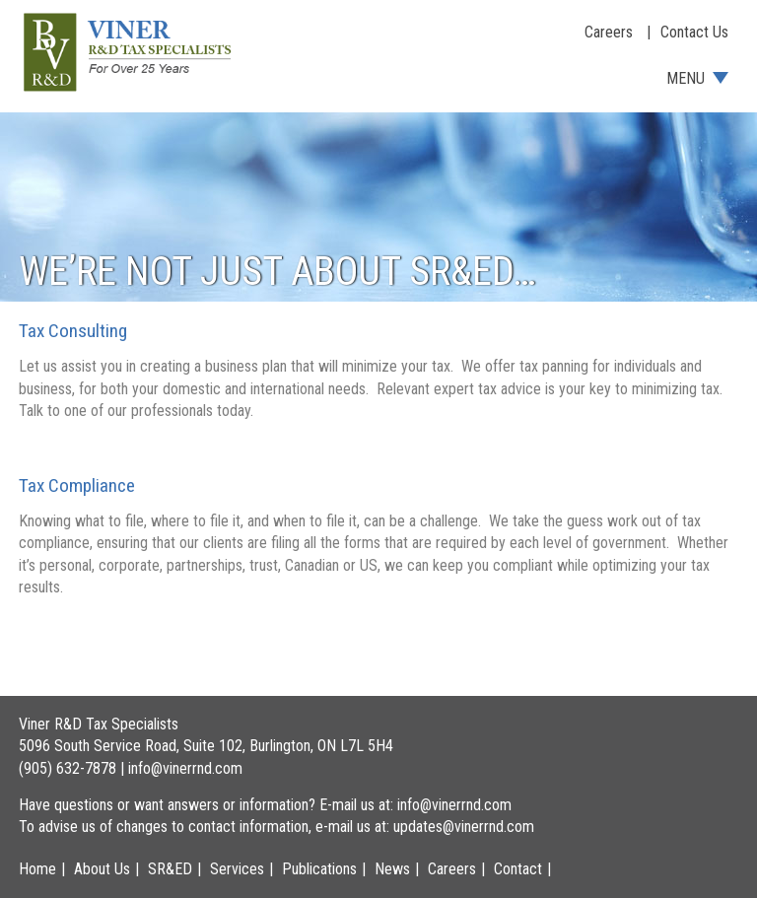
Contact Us (694, 32)
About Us (102, 869)
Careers (609, 32)
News (392, 869)
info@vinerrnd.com (185, 768)
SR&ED (170, 869)
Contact (518, 869)
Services (237, 869)
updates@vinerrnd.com (463, 826)
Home (37, 869)
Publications (319, 869)
